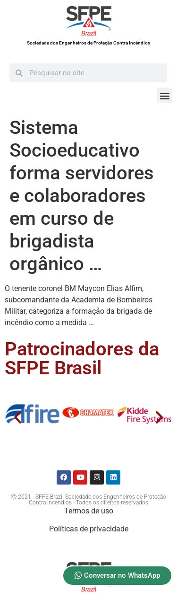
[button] (164, 95)
